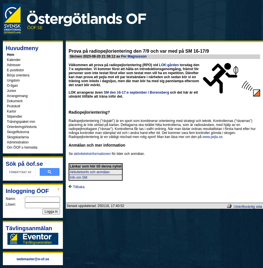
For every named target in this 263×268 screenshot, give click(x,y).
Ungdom (13, 80)
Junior (11, 91)
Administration (18, 142)
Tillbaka (77, 187)
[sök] (20, 172)
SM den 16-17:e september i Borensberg (136, 92)
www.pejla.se (212, 137)
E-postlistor (15, 70)
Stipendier (14, 117)
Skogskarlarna (18, 137)
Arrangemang (17, 96)
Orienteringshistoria (22, 127)
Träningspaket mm (21, 122)
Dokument (15, 101)
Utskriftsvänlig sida (248, 207)
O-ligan (12, 86)
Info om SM (78, 178)
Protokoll (13, 106)
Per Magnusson (133, 56)
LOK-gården (169, 65)
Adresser (14, 65)
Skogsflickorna (18, 132)
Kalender (14, 60)
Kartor (11, 111)
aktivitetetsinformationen (92, 154)
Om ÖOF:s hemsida (22, 147)
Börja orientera (18, 75)
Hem (10, 55)
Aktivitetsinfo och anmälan (89, 172)
